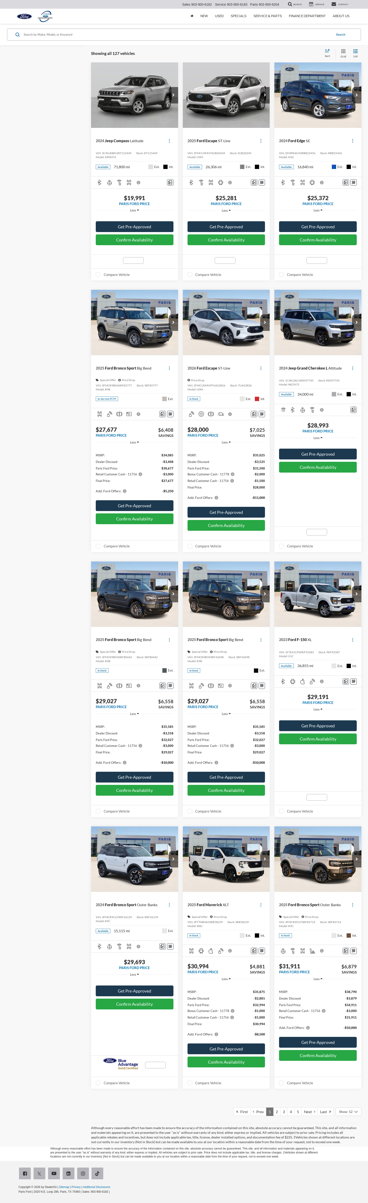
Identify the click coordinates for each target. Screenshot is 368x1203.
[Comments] (170, 182)
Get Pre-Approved (134, 226)
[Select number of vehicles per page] (348, 1112)
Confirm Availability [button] (134, 239)
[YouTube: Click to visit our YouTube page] (55, 1174)
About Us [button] (341, 16)
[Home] (192, 16)
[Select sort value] (328, 53)
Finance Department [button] (307, 16)
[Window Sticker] (262, 182)
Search (340, 34)
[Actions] (169, 141)
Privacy (76, 1187)
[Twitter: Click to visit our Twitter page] (40, 1174)
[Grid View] (342, 53)
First (242, 1111)
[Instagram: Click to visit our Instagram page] (84, 1174)
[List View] (355, 53)
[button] (173, 95)
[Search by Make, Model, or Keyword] (177, 34)
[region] (134, 217)
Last (325, 1111)
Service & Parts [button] (267, 16)
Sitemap (64, 1187)
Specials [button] (238, 16)
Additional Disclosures (96, 1187)
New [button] (204, 16)
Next (309, 1111)
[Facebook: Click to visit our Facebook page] (26, 1174)
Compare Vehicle (117, 274)
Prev (258, 1111)
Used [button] (219, 16)
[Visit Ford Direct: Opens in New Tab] (111, 1191)
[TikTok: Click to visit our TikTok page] (98, 1174)
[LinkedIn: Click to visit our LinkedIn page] (69, 1174)
